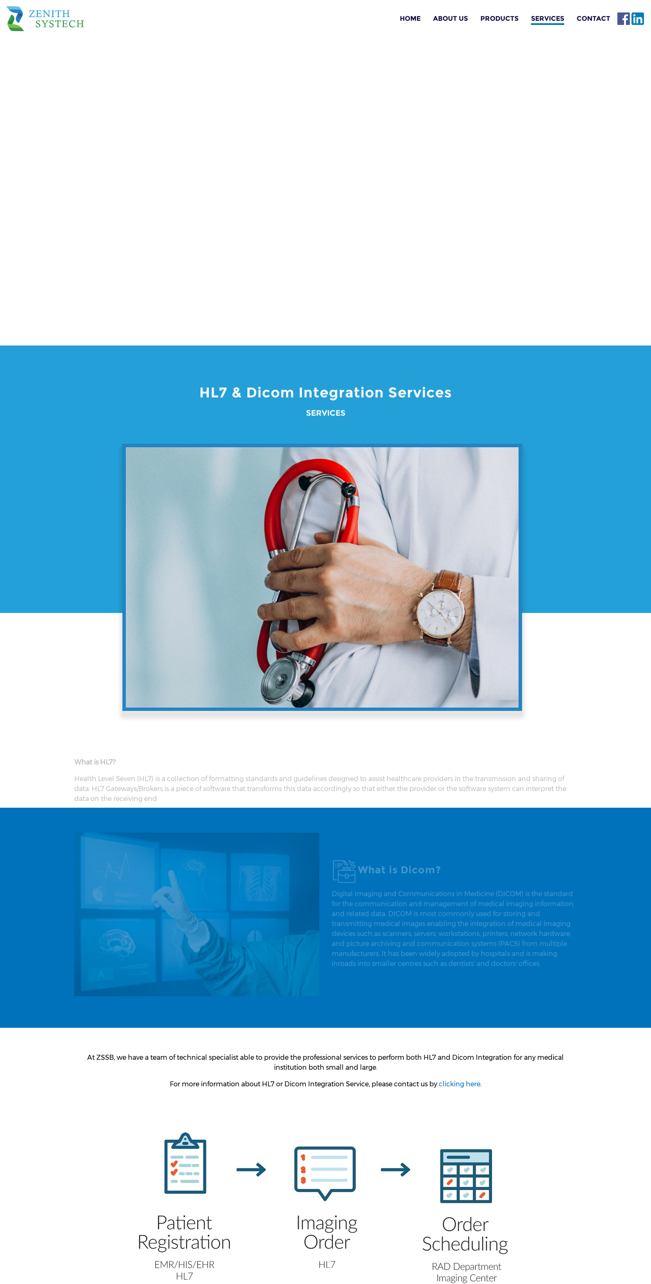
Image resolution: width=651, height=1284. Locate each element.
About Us (450, 18)
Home (410, 18)
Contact (593, 18)
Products (499, 18)
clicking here (459, 1084)
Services (547, 18)
